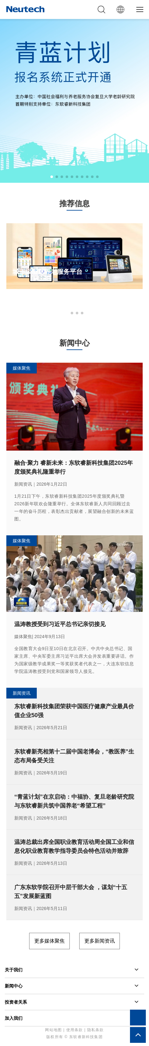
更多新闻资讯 (99, 941)
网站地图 (53, 1030)
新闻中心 (14, 985)
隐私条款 (95, 1030)
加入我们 (14, 1018)
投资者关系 (16, 1002)
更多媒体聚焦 (49, 941)
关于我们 (14, 969)
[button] (51, 176)
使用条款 (74, 1030)
